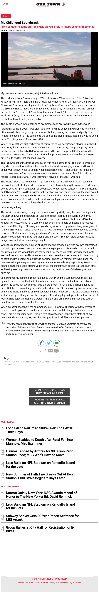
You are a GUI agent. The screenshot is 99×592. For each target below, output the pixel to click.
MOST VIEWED (7, 421)
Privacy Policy (55, 582)
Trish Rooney (6, 30)
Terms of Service (41, 582)
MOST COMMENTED (10, 486)
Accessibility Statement (71, 582)
